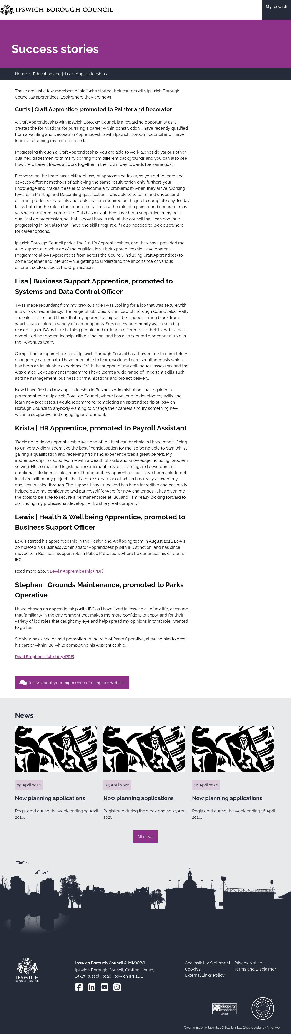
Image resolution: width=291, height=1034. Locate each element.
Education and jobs (51, 73)
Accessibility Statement (207, 963)
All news (145, 836)
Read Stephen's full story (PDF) (44, 656)
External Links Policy (205, 975)
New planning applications (50, 798)
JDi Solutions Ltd (230, 1027)
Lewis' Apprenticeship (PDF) (76, 571)
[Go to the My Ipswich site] (276, 10)
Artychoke (273, 1027)
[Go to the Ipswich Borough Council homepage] (56, 9)
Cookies (193, 969)
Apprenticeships (91, 73)
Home (21, 73)
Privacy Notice (248, 963)
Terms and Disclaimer (255, 969)
